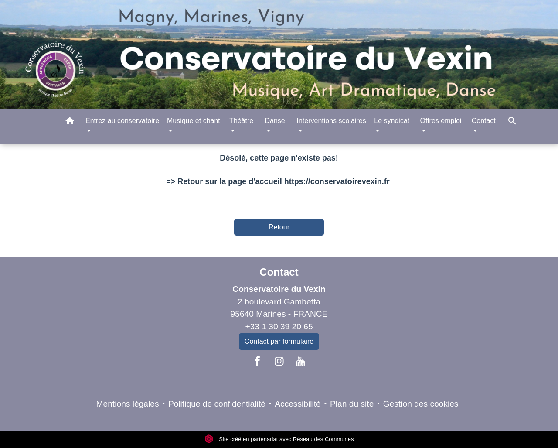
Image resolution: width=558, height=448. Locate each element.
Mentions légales (127, 403)
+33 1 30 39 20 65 (279, 326)
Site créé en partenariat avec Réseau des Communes (279, 439)
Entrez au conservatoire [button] (122, 120)
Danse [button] (275, 120)
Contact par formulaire (279, 341)
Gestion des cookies (421, 403)
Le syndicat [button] (391, 120)
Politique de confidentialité (216, 403)
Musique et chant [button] (193, 120)
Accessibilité (298, 403)
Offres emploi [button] (441, 120)
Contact (278, 272)
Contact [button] (484, 120)
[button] (70, 122)
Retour (279, 227)
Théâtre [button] (241, 120)
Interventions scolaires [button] (331, 120)
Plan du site (352, 403)
